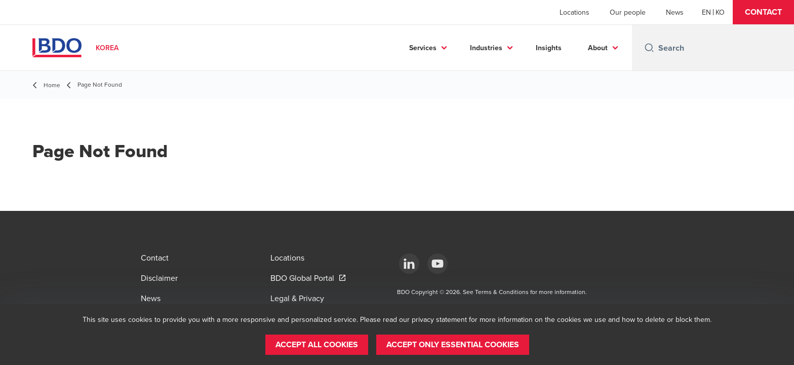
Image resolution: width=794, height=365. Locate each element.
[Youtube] (437, 263)
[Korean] (720, 12)
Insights (549, 48)
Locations (574, 12)
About (598, 48)
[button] (763, 12)
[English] (706, 12)
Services (422, 48)
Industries (486, 48)
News (675, 12)
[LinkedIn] (409, 263)
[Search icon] (649, 48)
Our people (628, 12)
